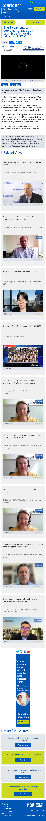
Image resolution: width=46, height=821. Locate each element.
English (33, 2)
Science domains (21, 141)
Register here (23, 745)
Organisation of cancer (35, 139)
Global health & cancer (18, 139)
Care (37, 137)
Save (5, 85)
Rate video (16, 85)
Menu (8, 22)
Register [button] (39, 9)
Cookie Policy (6, 809)
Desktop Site (6, 813)
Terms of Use (6, 811)
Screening (24, 146)
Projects (4, 806)
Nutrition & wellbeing (28, 137)
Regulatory (10, 141)
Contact (4, 804)
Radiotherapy (33, 146)
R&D (3, 141)
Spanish (42, 2)
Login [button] (30, 9)
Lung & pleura (15, 137)
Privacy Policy (6, 816)
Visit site (23, 760)
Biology (30, 144)
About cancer (23, 777)
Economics (5, 139)
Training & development (18, 144)
